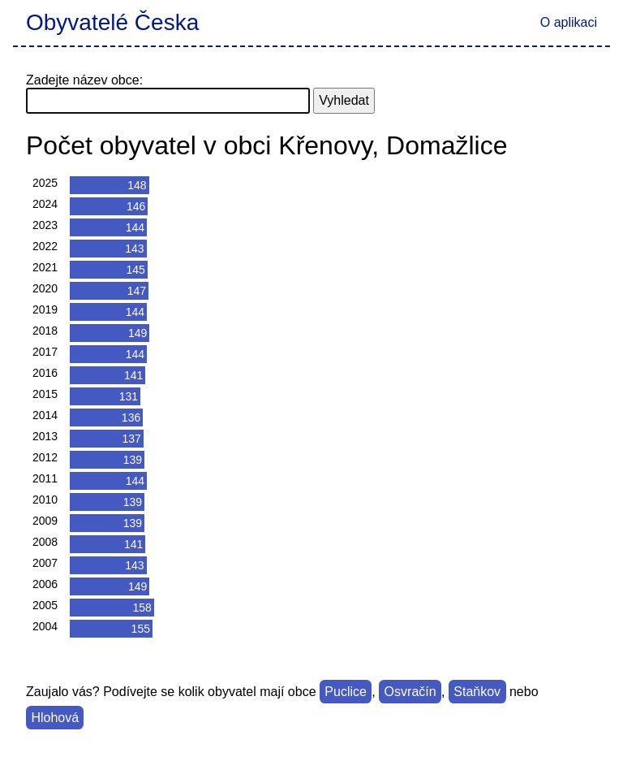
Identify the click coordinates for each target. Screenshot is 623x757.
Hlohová (55, 718)
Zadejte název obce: (84, 80)
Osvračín (410, 692)
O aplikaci (568, 22)
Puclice (345, 692)
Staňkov (477, 692)
